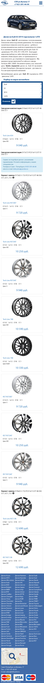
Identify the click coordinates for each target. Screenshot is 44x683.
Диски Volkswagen (35, 606)
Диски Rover (19, 645)
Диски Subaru (34, 592)
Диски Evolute (6, 617)
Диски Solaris (33, 585)
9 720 (22, 213)
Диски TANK (33, 599)
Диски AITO (5, 578)
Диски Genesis (6, 636)
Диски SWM (33, 597)
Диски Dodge (6, 615)
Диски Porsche (20, 638)
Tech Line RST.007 (9, 203)
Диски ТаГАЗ (33, 627)
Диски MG (19, 624)
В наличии (6, 101)
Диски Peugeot (20, 636)
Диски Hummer (20, 576)
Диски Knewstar (21, 604)
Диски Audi (5, 583)
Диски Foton (5, 629)
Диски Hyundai (20, 578)
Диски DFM (5, 613)
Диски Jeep (19, 590)
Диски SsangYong (35, 590)
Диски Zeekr (33, 615)
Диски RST (32, 641)
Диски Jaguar (20, 587)
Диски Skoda (33, 580)
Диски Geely (5, 634)
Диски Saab (33, 576)
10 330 (22, 368)
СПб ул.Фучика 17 (22, 2)
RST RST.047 (7, 436)
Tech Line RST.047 (9, 242)
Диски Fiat (5, 624)
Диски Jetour (19, 592)
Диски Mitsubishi (21, 627)
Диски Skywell (34, 583)
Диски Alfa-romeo (7, 580)
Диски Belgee (6, 587)
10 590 (22, 329)
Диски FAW (5, 622)
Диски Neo (33, 636)
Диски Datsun (6, 610)
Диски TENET (33, 601)
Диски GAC (5, 631)
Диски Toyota (34, 604)
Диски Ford (5, 627)
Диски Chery (5, 599)
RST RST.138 (7, 557)
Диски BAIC (5, 585)
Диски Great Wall (7, 638)
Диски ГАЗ (32, 620)
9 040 (22, 145)
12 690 (22, 528)
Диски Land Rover (21, 606)
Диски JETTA (19, 594)
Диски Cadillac (6, 594)
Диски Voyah (33, 610)
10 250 (22, 251)
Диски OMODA (20, 631)
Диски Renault (20, 643)
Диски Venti (33, 639)
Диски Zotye (33, 617)
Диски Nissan (20, 629)
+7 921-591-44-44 (21, 4)
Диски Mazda (20, 620)
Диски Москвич (34, 624)
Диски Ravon (20, 641)
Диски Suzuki (33, 594)
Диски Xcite (33, 613)
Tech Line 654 (8, 136)
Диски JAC (19, 583)
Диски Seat (33, 578)
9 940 (22, 290)
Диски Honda (6, 643)
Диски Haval (5, 641)
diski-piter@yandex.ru (20, 169)
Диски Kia (18, 601)
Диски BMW (5, 590)
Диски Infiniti (19, 580)
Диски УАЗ (32, 629)
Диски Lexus (19, 608)
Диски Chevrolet (7, 601)
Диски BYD (5, 592)
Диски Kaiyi (19, 597)
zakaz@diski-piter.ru (13, 672)
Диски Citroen (6, 606)
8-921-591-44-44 (30, 167)
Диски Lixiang (20, 615)
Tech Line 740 (8, 319)
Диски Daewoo (6, 608)
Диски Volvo (33, 608)
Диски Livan (19, 613)
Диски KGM (19, 599)
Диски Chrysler (6, 604)
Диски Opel (19, 634)
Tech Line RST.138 (9, 519)
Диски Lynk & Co (21, 617)
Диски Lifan (19, 610)
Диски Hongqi (6, 645)
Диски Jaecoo (20, 585)
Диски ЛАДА (33, 622)
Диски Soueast (34, 587)
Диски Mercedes (21, 622)
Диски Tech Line (35, 634)
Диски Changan (7, 597)
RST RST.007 (7, 397)
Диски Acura (5, 576)
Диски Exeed (6, 620)
